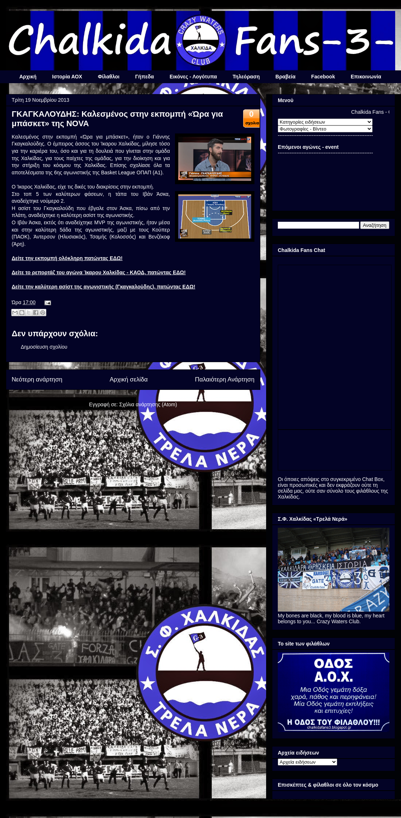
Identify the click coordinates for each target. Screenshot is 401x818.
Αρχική (27, 77)
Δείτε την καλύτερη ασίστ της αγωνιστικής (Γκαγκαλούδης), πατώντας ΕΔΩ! (103, 287)
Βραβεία (286, 77)
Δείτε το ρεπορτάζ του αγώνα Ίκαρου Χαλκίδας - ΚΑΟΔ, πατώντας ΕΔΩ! (99, 272)
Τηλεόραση (246, 77)
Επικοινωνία (366, 77)
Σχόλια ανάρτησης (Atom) (148, 404)
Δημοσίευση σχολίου (44, 347)
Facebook (323, 77)
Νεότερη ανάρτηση (37, 379)
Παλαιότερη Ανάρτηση (224, 379)
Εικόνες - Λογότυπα (193, 77)
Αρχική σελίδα (129, 379)
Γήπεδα (144, 77)
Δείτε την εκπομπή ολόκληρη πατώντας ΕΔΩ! (67, 258)
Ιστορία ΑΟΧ (67, 77)
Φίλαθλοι (108, 77)
